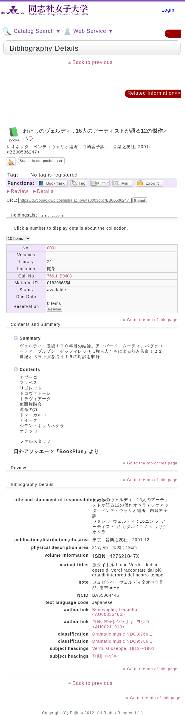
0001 (51, 248)
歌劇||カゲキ (104, 656)
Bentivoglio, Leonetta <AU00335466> (115, 612)
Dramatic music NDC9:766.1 (122, 641)
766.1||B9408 (59, 276)
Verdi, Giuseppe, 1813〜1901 (123, 648)
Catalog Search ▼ (31, 31)
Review (19, 191)
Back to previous (92, 62)
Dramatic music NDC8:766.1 (122, 634)
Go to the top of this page (152, 319)
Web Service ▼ (88, 31)
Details (45, 191)
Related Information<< (154, 93)
